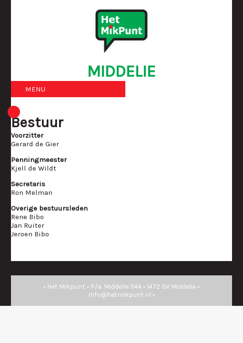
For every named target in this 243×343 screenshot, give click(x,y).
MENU (35, 89)
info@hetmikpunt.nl (120, 295)
